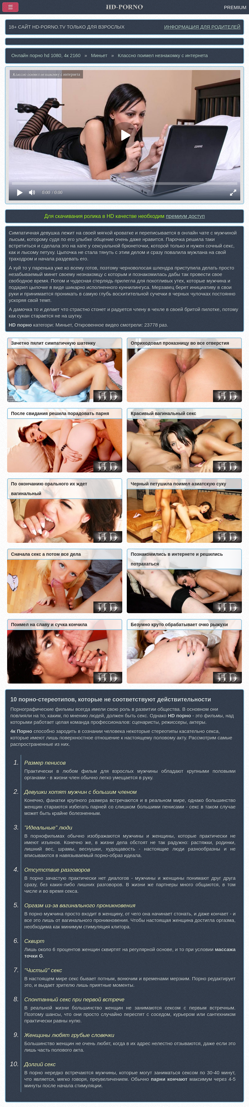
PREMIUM (235, 7)
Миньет (99, 55)
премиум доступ (185, 216)
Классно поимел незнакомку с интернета (163, 55)
